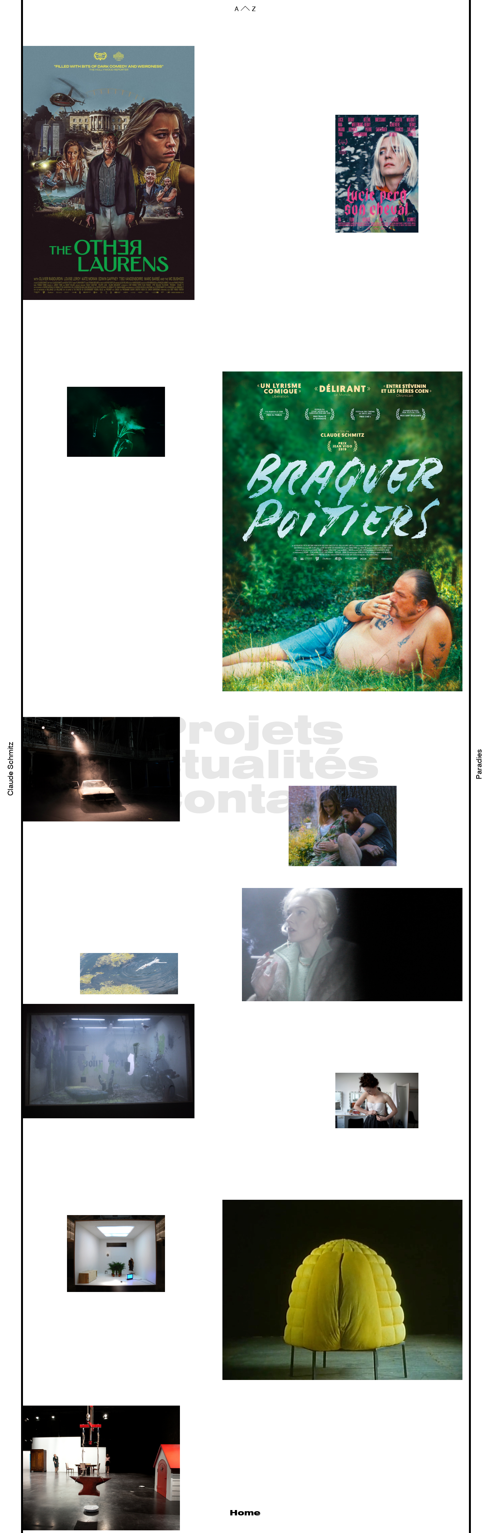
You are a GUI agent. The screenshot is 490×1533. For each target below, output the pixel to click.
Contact (247, 801)
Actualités (246, 767)
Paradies (479, 764)
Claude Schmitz (11, 769)
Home (245, 1513)
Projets (247, 732)
